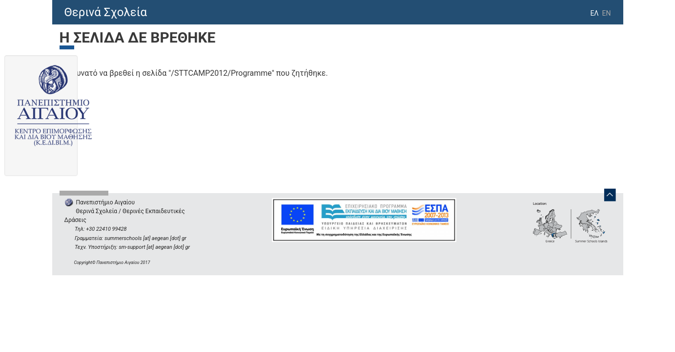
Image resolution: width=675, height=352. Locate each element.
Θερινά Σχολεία (105, 12)
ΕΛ (594, 13)
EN (606, 13)
